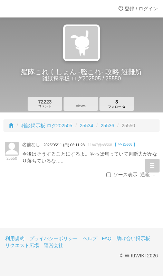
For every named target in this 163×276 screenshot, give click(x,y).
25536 (107, 125)
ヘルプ (90, 238)
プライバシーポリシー (53, 238)
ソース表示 (121, 174)
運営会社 (53, 245)
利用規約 (15, 238)
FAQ (107, 238)
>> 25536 (125, 144)
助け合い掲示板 (133, 238)
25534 (86, 125)
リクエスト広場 (22, 245)
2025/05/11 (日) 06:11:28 (64, 145)
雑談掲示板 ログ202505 (47, 125)
